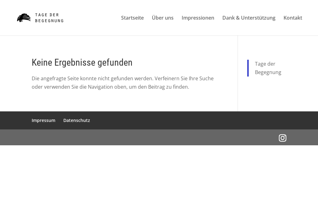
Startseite (132, 18)
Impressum (43, 120)
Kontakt (293, 18)
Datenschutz (76, 120)
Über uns (163, 18)
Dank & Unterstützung (248, 18)
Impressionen (198, 18)
